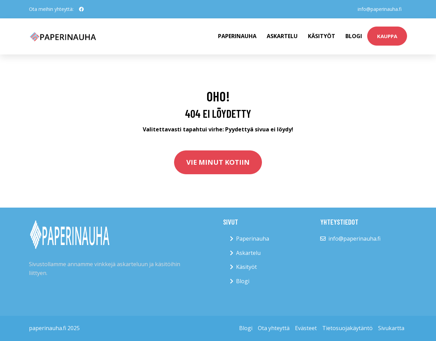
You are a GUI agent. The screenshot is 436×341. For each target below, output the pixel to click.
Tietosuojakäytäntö (347, 328)
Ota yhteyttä (274, 328)
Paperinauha (252, 238)
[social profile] (81, 9)
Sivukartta (391, 328)
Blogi (353, 36)
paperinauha (237, 36)
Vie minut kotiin (218, 162)
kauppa (387, 36)
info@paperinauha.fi (380, 9)
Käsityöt (321, 36)
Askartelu (282, 36)
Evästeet (306, 328)
